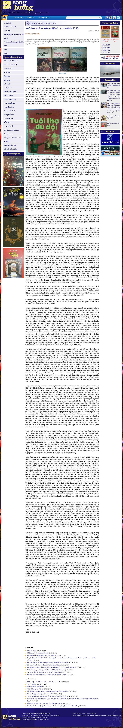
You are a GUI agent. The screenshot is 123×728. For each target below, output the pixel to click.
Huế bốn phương (10, 99)
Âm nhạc (7, 76)
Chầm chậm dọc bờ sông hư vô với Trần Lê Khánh (43, 682)
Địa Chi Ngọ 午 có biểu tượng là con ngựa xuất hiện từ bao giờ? (48, 662)
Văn (5, 49)
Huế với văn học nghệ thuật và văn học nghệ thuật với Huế (46, 674)
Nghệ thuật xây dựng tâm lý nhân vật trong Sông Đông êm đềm (47, 691)
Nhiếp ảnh (7, 88)
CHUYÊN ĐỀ (8, 126)
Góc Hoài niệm (9, 118)
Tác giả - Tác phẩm (10, 149)
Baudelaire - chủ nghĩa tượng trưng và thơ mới (42, 655)
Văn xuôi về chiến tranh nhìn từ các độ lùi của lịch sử (44, 672)
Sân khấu (7, 80)
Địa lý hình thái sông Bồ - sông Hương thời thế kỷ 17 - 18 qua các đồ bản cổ (51, 667)
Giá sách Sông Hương (11, 130)
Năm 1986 (106, 53)
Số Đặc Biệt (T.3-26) (105, 40)
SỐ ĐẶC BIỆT (8, 122)
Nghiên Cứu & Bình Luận (13, 57)
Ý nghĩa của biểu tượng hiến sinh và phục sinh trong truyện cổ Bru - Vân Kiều (52, 706)
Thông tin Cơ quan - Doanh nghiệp (13, 139)
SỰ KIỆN (7, 31)
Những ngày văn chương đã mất (37, 653)
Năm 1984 (106, 47)
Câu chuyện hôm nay (11, 61)
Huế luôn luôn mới (10, 27)
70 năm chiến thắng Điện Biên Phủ (14, 43)
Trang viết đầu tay (10, 111)
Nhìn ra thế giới (9, 103)
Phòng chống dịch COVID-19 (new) (14, 36)
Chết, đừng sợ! (32, 650)
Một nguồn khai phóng (34, 686)
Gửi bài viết (31, 18)
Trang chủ (7, 23)
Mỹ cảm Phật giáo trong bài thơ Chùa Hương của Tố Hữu (46, 670)
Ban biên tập (19, 18)
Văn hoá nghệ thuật (10, 65)
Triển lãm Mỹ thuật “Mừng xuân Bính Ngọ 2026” (113, 85)
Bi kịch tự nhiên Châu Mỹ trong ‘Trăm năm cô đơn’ (43, 665)
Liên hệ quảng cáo (45, 18)
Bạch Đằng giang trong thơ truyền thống (40, 694)
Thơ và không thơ (33, 684)
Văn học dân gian (10, 92)
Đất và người (8, 95)
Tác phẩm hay (8, 134)
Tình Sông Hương (10, 145)
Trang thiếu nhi (9, 115)
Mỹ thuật (7, 84)
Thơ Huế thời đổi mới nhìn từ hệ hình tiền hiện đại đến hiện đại (48, 696)
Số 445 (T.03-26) (115, 40)
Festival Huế (8, 68)
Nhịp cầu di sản (9, 107)
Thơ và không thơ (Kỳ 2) (35, 689)
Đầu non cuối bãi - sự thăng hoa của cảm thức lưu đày (44, 703)
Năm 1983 (106, 45)
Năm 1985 (106, 50)
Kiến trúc (7, 72)
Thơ (5, 53)
